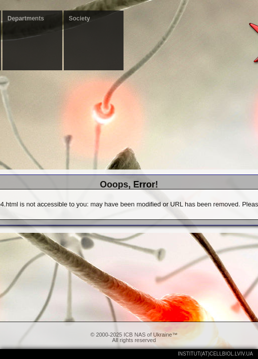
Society (79, 18)
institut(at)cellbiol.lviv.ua (215, 354)
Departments (25, 18)
